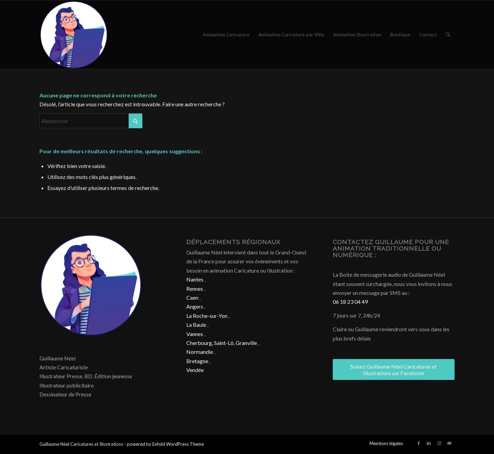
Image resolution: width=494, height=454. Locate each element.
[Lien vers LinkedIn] (429, 443)
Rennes (194, 288)
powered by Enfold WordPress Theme (165, 444)
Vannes (194, 334)
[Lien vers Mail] (449, 443)
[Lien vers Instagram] (439, 443)
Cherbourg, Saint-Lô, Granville (221, 342)
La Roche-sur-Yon (206, 315)
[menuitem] (226, 34)
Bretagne (197, 361)
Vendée (195, 370)
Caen (192, 297)
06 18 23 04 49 (350, 301)
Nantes (194, 279)
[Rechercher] (448, 34)
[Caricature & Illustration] (73, 34)
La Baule (196, 324)
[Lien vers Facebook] (418, 443)
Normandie (199, 351)
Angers (194, 306)
